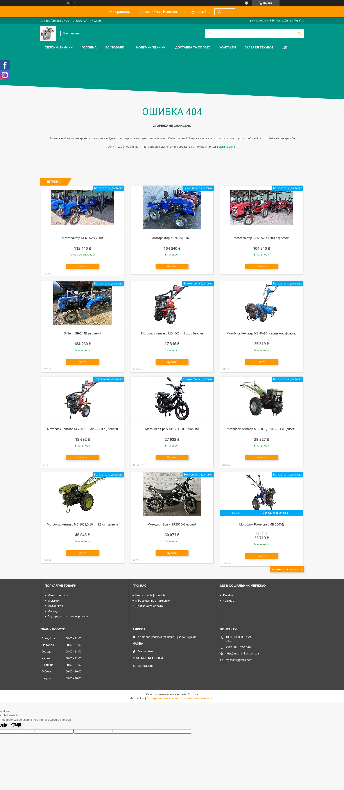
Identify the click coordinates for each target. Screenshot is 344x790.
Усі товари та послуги (285, 569)
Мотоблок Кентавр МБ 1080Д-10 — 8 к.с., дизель (261, 429)
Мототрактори (58, 595)
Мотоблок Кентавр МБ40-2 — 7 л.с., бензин (172, 333)
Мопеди (53, 611)
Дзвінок (224, 12)
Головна (89, 47)
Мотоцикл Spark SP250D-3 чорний (172, 524)
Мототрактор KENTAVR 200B (82, 238)
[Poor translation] (16, 725)
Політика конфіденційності (197, 698)
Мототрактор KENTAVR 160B (172, 238)
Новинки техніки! (151, 47)
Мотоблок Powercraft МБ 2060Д (261, 524)
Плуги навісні (226, 146)
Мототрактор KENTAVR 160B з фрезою (261, 238)
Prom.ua (193, 694)
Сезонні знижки (59, 47)
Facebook (229, 595)
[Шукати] (299, 33)
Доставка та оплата (193, 47)
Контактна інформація (150, 595)
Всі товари (114, 47)
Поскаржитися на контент (163, 698)
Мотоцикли (55, 606)
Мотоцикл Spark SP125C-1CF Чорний (172, 429)
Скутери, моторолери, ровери (68, 616)
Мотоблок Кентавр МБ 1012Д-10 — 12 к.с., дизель (82, 524)
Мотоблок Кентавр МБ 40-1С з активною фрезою (261, 333)
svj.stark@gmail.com (239, 659)
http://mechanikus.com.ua (242, 653)
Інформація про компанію (152, 600)
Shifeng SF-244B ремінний (82, 333)
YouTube (228, 600)
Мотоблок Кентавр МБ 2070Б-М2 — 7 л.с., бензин (82, 429)
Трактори (54, 600)
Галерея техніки (259, 47)
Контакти (227, 47)
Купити (82, 266)
